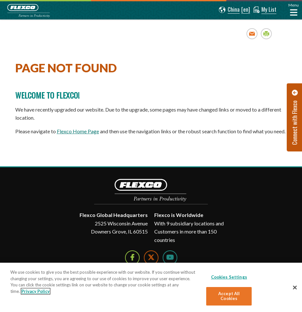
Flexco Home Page (78, 131)
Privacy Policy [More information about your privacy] (35, 291)
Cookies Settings (229, 277)
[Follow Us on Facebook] (132, 258)
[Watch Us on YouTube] (170, 258)
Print (266, 33)
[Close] (295, 288)
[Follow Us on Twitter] (151, 258)
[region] (151, 287)
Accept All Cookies (229, 296)
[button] (229, 10)
